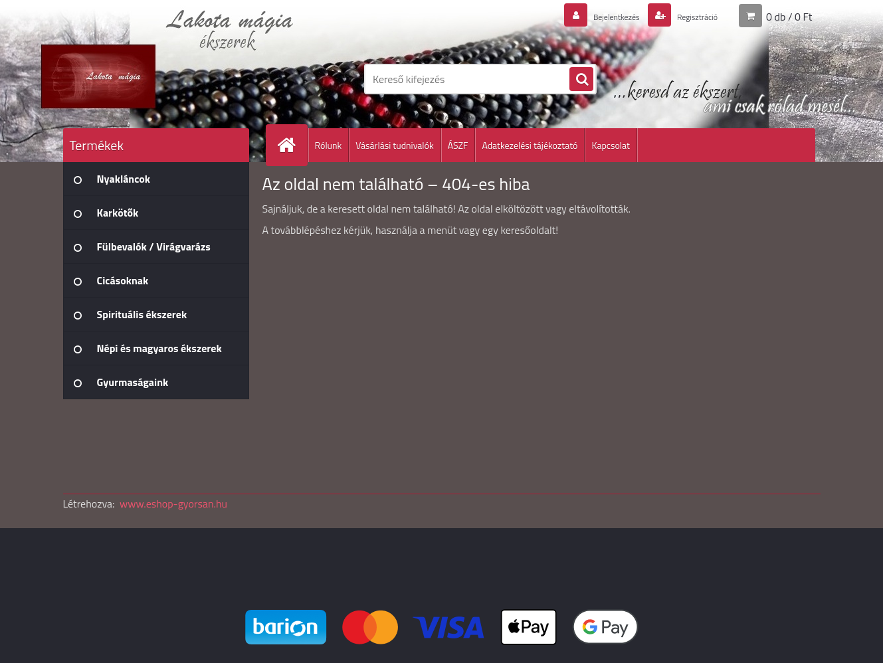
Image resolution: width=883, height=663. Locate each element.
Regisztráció (689, 16)
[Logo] (154, 79)
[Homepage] (292, 145)
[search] (581, 79)
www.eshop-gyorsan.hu (173, 504)
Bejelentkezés (594, 16)
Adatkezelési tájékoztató (529, 145)
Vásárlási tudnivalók (394, 145)
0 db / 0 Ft (789, 16)
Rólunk (328, 145)
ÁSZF (458, 145)
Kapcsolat (610, 145)
